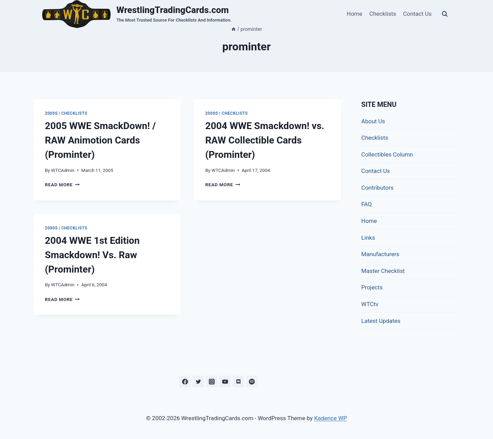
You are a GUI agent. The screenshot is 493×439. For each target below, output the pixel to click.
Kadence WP (330, 418)
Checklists (382, 13)
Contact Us (417, 13)
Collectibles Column (387, 154)
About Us (373, 121)
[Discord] (238, 381)
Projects (371, 287)
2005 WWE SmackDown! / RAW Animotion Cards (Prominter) (100, 140)
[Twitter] (198, 381)
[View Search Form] (445, 14)
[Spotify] (251, 381)
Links (368, 237)
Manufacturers (380, 254)
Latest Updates (380, 320)
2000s (51, 113)
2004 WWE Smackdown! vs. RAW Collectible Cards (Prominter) (264, 140)
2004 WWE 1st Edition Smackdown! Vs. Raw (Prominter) (92, 255)
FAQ (366, 204)
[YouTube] (225, 381)
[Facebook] (185, 381)
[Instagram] (211, 381)
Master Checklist (383, 270)
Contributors (377, 187)
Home (355, 13)
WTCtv (369, 304)
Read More (62, 184)
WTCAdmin (62, 170)
